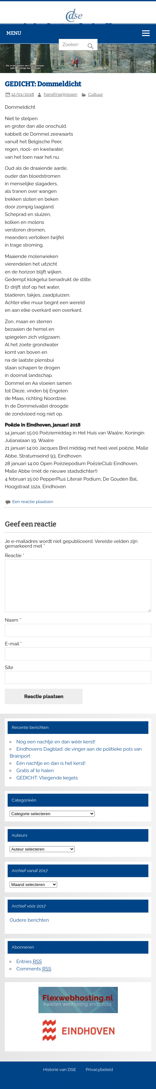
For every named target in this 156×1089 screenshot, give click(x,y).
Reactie (14, 555)
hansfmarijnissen (61, 94)
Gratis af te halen (35, 770)
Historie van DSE (59, 1069)
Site (9, 667)
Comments (34, 969)
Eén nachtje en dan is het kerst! (51, 763)
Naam (13, 620)
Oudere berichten (29, 920)
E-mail (13, 644)
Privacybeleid (99, 1069)
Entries (29, 962)
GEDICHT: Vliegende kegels (47, 778)
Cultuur (95, 94)
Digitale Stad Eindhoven (78, 28)
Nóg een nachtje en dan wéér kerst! (56, 742)
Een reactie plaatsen (32, 501)
